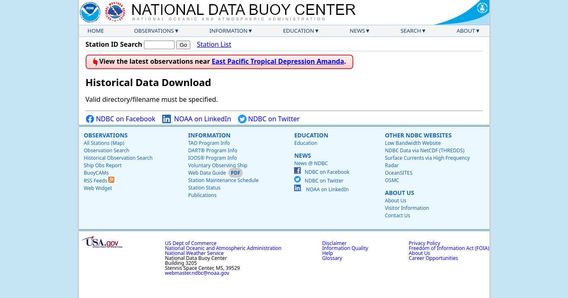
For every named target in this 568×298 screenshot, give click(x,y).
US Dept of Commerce (191, 243)
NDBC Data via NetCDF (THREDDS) (424, 150)
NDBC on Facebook (121, 119)
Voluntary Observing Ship (217, 165)
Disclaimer (334, 243)
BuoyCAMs (96, 172)
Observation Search (106, 150)
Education (298, 30)
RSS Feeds (99, 180)
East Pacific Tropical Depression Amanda (278, 61)
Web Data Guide (207, 172)
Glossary (332, 258)
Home (96, 30)
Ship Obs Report (103, 165)
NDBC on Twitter (269, 119)
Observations (154, 30)
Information (228, 30)
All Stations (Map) (104, 143)
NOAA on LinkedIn (196, 119)
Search (410, 30)
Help (327, 253)
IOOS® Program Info (212, 157)
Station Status (204, 187)
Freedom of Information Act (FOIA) (449, 248)
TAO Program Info (209, 143)
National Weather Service (194, 253)
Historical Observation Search (118, 157)
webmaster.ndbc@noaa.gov (197, 272)
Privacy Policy (424, 243)
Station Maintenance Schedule (223, 180)
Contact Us (397, 215)
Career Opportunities (433, 258)
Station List (214, 44)
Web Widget (98, 188)
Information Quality (345, 248)
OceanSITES (398, 172)
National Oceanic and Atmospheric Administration (223, 248)
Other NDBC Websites (418, 135)
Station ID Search (114, 44)
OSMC (392, 180)
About (466, 30)
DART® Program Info (212, 150)
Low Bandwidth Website (413, 143)
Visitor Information (407, 207)
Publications (202, 195)
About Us (399, 193)
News (357, 30)
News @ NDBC (311, 163)
